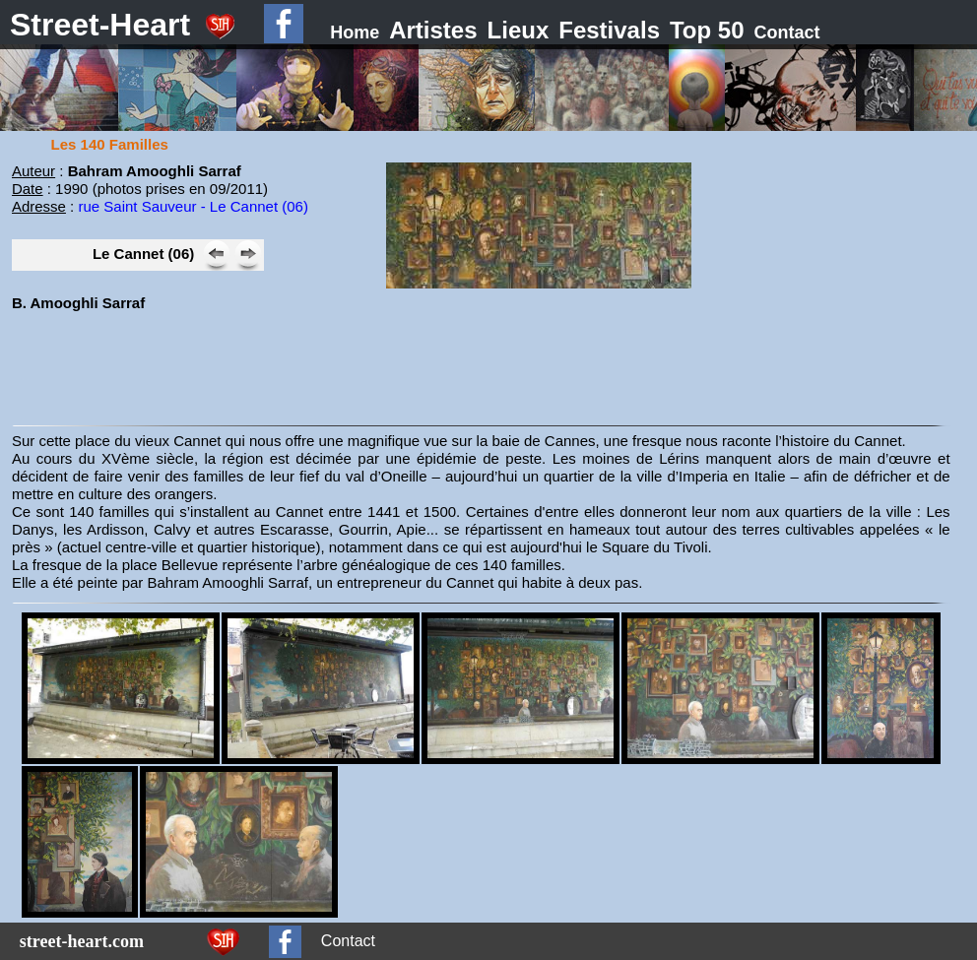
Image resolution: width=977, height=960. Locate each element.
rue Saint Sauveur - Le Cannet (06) (192, 206)
